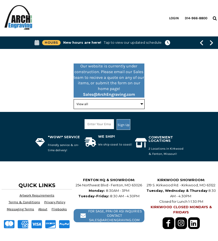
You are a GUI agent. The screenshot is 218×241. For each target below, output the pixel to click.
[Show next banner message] (211, 42)
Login (174, 18)
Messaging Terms (20, 209)
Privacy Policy (54, 202)
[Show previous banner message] (201, 42)
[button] (215, 18)
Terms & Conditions (24, 202)
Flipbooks (59, 209)
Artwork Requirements (37, 195)
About (42, 209)
